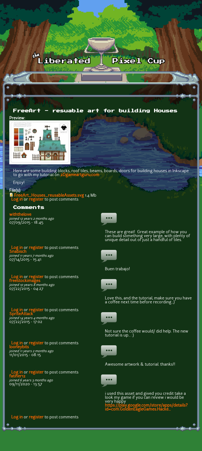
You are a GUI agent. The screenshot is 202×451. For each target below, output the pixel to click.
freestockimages (24, 281)
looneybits (19, 347)
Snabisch (17, 252)
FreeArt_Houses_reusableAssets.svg (49, 196)
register (36, 200)
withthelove (20, 215)
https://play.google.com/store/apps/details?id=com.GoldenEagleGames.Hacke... (146, 408)
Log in (17, 200)
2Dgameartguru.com (79, 175)
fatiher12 (17, 376)
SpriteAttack (21, 314)
